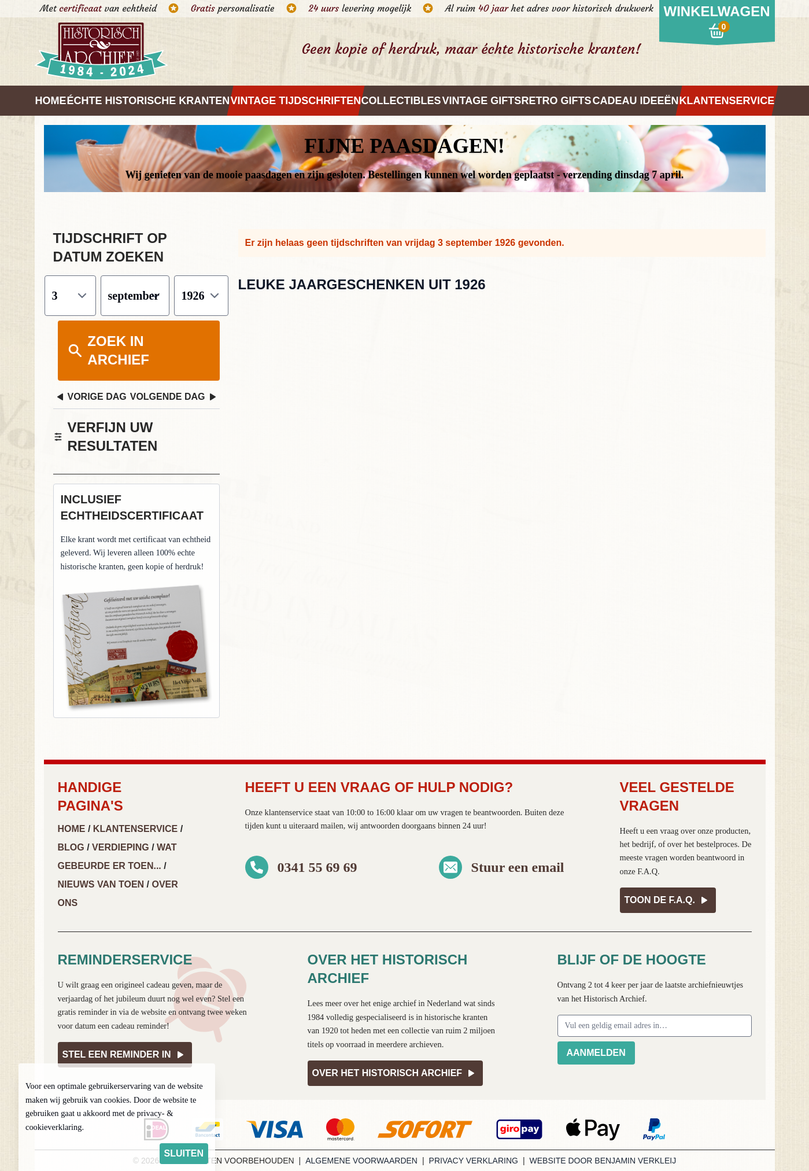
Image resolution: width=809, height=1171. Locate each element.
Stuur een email (517, 867)
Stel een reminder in (124, 1055)
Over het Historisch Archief (395, 1073)
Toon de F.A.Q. (668, 900)
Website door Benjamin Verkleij (603, 1160)
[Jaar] (201, 295)
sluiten (184, 1153)
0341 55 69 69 (317, 867)
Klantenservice (135, 829)
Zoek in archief (108, 350)
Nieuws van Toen (101, 884)
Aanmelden (596, 1053)
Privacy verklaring (473, 1160)
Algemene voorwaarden (361, 1160)
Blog (71, 847)
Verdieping (120, 847)
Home (72, 829)
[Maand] (135, 295)
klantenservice (288, 812)
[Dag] (70, 295)
